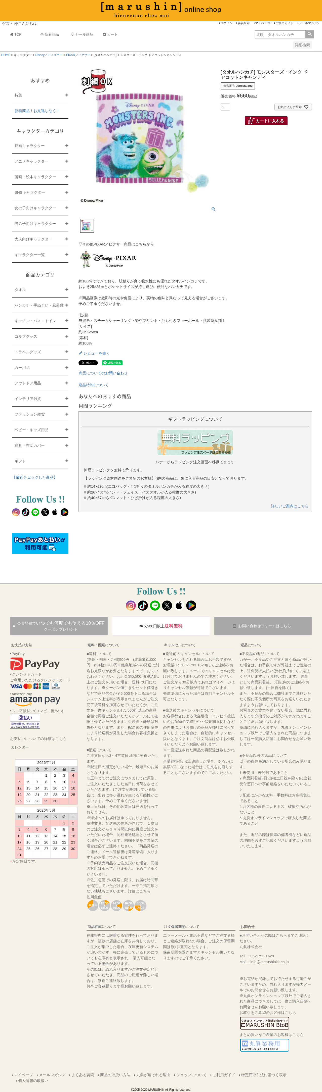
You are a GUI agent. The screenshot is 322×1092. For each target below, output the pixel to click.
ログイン (226, 23)
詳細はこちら (139, 891)
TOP (16, 34)
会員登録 (244, 23)
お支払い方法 (21, 645)
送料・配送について (103, 645)
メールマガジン (309, 23)
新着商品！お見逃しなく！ (37, 111)
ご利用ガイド (284, 23)
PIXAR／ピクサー (78, 55)
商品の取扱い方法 (115, 1075)
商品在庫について (102, 927)
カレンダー (20, 747)
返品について (251, 645)
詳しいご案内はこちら (290, 506)
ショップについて (191, 1075)
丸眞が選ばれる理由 (153, 1075)
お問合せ (247, 927)
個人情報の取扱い (33, 1080)
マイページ (262, 23)
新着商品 (49, 34)
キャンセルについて (180, 645)
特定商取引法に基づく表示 (264, 1075)
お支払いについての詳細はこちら (38, 738)
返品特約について (93, 385)
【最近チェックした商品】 (34, 477)
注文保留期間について (181, 927)
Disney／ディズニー (49, 55)
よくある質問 (82, 1075)
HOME (5, 55)
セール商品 (81, 34)
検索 (309, 34)
